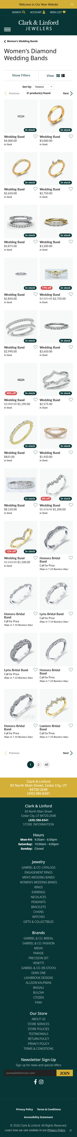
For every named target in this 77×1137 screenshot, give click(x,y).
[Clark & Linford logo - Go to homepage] (38, 23)
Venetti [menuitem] (38, 963)
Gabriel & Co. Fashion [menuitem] (38, 943)
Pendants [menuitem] (38, 902)
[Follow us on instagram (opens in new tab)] (41, 1081)
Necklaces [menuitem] (38, 897)
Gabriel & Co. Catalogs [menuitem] (38, 867)
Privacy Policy (38, 1044)
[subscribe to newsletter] (64, 1073)
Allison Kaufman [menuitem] (38, 983)
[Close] (72, 4)
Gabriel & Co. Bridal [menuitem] (38, 938)
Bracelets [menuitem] (38, 907)
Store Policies (38, 1029)
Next (66, 93)
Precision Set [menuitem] (38, 958)
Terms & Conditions (38, 1049)
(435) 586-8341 (38, 793)
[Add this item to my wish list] (34, 136)
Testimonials (38, 1034)
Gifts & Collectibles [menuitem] (38, 922)
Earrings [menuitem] (38, 892)
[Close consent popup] (70, 1130)
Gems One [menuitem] (38, 973)
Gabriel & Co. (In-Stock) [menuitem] (38, 968)
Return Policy (38, 1039)
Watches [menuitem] (38, 917)
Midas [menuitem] (38, 948)
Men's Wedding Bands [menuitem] (38, 877)
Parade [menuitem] (38, 953)
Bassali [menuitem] (38, 988)
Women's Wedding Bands (22, 41)
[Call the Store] (39, 820)
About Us (38, 1019)
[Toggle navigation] (7, 31)
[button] (18, 12)
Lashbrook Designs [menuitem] (38, 978)
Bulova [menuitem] (38, 992)
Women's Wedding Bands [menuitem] (38, 882)
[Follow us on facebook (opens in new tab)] (35, 1081)
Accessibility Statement (38, 1117)
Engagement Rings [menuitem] (38, 872)
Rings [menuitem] (38, 887)
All (46, 764)
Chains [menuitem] (38, 912)
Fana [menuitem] (38, 1002)
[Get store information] (38, 824)
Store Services (38, 1024)
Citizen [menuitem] (38, 997)
